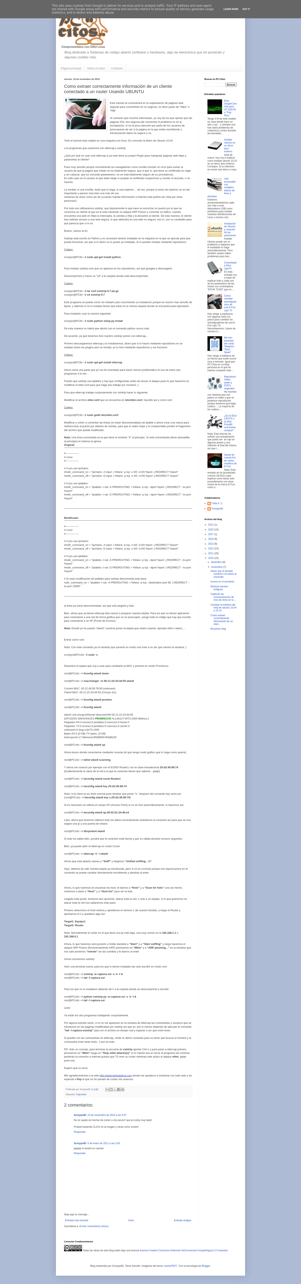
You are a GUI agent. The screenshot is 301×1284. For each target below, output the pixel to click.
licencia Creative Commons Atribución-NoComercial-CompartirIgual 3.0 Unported (184, 1250)
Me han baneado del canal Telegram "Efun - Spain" (229, 345)
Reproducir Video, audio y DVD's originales (230, 382)
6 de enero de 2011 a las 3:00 (103, 1143)
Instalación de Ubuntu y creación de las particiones (230, 229)
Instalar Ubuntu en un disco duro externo (229, 145)
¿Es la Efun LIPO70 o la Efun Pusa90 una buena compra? (230, 423)
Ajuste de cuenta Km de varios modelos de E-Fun (230, 460)
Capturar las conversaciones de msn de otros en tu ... (223, 597)
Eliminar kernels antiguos (219, 588)
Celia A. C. (217, 503)
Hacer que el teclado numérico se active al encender (223, 574)
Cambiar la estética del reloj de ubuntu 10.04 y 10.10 (223, 607)
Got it (246, 9)
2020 (211, 529)
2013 (211, 543)
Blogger (206, 1265)
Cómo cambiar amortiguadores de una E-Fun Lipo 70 (230, 303)
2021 (211, 524)
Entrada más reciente (76, 1220)
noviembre (217, 567)
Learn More (231, 9)
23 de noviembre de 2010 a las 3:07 (106, 1115)
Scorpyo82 (80, 1115)
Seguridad (81, 1094)
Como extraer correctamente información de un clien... (221, 620)
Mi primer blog (218, 628)
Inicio (131, 1220)
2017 (211, 534)
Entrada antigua (182, 1220)
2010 (211, 558)
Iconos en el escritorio (222, 581)
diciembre (216, 562)
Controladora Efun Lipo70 (230, 265)
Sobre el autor (96, 68)
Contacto (117, 68)
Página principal (71, 68)
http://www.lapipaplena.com (116, 1075)
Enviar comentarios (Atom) (94, 1226)
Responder (80, 1132)
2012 (211, 548)
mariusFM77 (170, 1265)
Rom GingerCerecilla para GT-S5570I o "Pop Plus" (230, 108)
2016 (211, 539)
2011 (211, 553)
